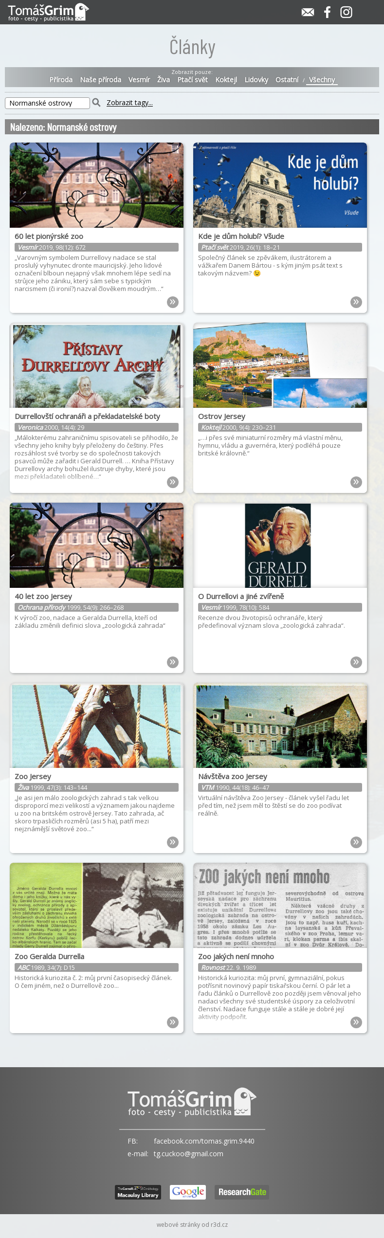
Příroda (61, 79)
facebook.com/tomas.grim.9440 (204, 1141)
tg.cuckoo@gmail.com (188, 1153)
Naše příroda (100, 79)
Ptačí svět (192, 79)
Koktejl (226, 79)
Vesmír (139, 79)
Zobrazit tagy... (130, 103)
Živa (163, 79)
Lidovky (256, 79)
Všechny (322, 79)
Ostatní (286, 79)
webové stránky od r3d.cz (192, 1224)
